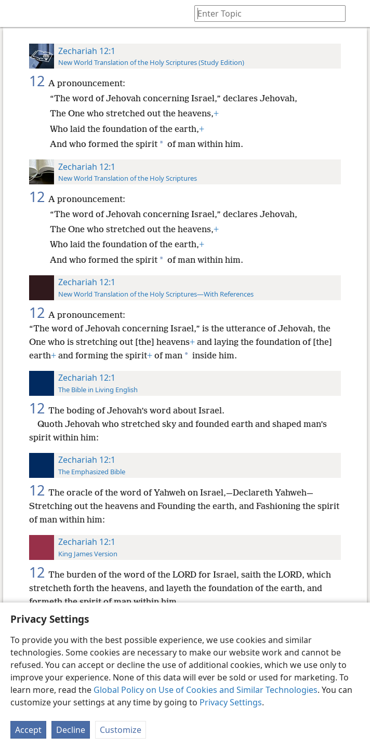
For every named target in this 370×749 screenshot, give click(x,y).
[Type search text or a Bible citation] (265, 13)
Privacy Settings (231, 702)
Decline (70, 729)
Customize (120, 729)
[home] (15, 13)
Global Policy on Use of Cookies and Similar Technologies (206, 690)
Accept (28, 729)
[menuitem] (15, 13)
